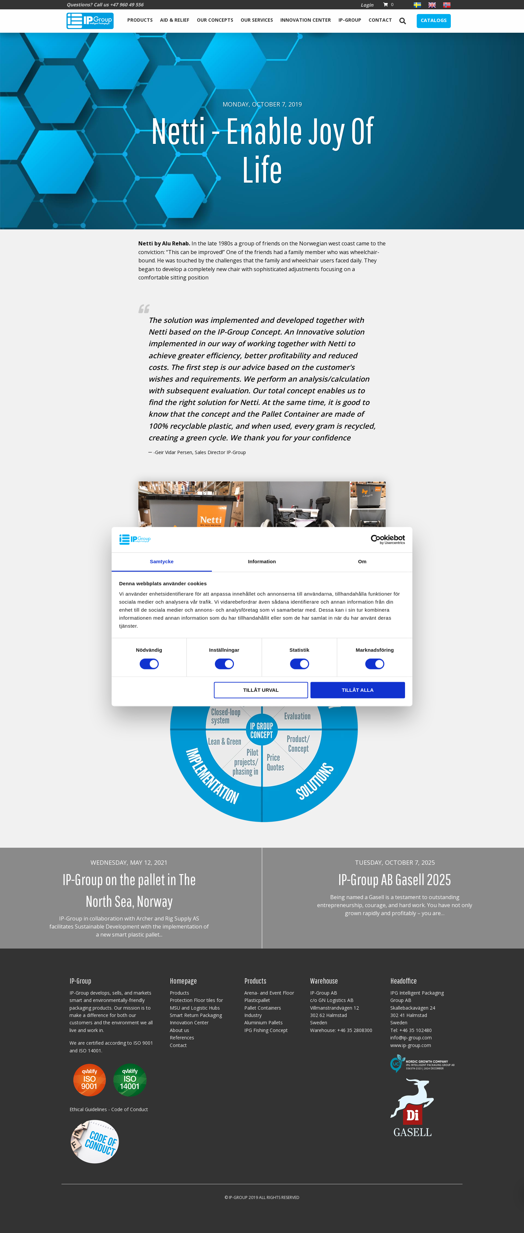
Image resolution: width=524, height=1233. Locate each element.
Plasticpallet (257, 1000)
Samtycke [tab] (162, 562)
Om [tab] (362, 562)
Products (140, 20)
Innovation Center (305, 20)
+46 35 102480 (415, 1030)
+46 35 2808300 (354, 1030)
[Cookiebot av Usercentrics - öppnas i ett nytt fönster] (376, 540)
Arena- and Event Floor (269, 993)
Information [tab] (262, 562)
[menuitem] (140, 21)
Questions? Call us (105, 4)
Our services (257, 20)
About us (179, 1030)
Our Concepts (215, 20)
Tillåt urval (261, 690)
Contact (380, 20)
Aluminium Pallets (263, 1022)
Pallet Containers (262, 1008)
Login (367, 5)
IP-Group (350, 20)
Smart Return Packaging (196, 1015)
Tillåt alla (358, 690)
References (182, 1037)
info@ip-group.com (411, 1037)
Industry (253, 1015)
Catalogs (434, 20)
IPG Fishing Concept (266, 1030)
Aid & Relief (174, 20)
